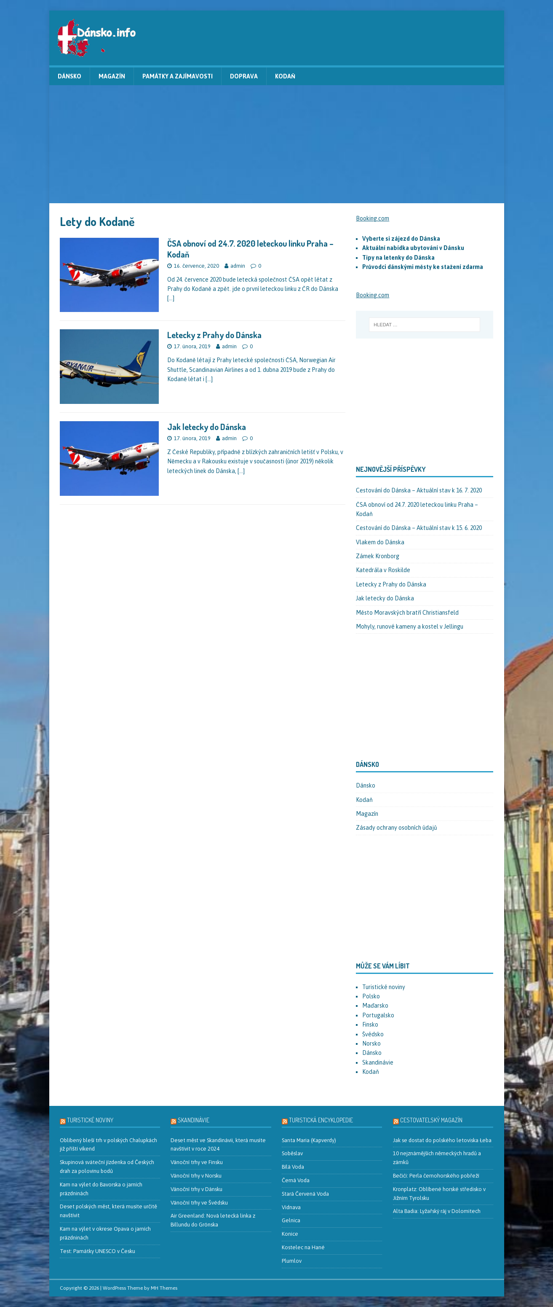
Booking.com (372, 218)
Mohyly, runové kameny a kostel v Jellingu (409, 626)
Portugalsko (378, 1015)
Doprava (244, 76)
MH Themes (164, 1288)
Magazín (112, 76)
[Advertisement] (276, 144)
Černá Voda (296, 1180)
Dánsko (69, 76)
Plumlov (292, 1261)
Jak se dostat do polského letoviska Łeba (442, 1140)
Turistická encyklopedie (321, 1120)
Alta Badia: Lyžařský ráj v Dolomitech (437, 1211)
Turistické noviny (383, 987)
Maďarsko (375, 1005)
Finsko (370, 1024)
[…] (170, 298)
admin (237, 266)
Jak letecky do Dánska (206, 426)
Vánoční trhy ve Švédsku (199, 1202)
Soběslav (292, 1153)
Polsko (371, 996)
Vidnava (291, 1207)
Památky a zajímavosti (177, 76)
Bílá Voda (293, 1167)
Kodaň (285, 76)
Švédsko (373, 1034)
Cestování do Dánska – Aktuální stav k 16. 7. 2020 (419, 490)
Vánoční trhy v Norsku (196, 1176)
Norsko (371, 1043)
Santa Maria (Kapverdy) (309, 1140)
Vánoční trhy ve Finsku (197, 1162)
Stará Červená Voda (305, 1194)
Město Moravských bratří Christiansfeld (407, 612)
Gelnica (291, 1220)
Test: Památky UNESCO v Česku (97, 1251)
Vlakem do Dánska (380, 542)
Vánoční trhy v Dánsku (196, 1189)
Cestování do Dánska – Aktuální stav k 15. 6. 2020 (419, 527)
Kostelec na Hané (303, 1247)
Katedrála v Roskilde (383, 570)
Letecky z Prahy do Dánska (214, 334)
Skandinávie (377, 1062)
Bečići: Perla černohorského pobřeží (436, 1176)
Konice (290, 1234)
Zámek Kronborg (377, 556)
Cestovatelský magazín (431, 1120)
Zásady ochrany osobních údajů (396, 827)
